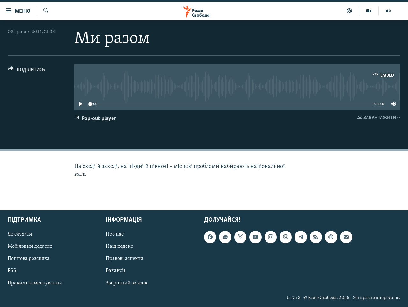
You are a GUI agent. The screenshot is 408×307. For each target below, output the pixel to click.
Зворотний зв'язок (127, 282)
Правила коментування (35, 282)
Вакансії (115, 270)
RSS (12, 270)
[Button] (26, 70)
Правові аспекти (124, 258)
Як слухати (20, 234)
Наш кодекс (119, 246)
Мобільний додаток (30, 246)
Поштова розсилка (29, 258)
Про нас (115, 234)
